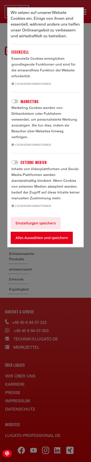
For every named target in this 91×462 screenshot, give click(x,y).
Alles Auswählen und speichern (42, 237)
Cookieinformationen (31, 83)
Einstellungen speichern (36, 223)
